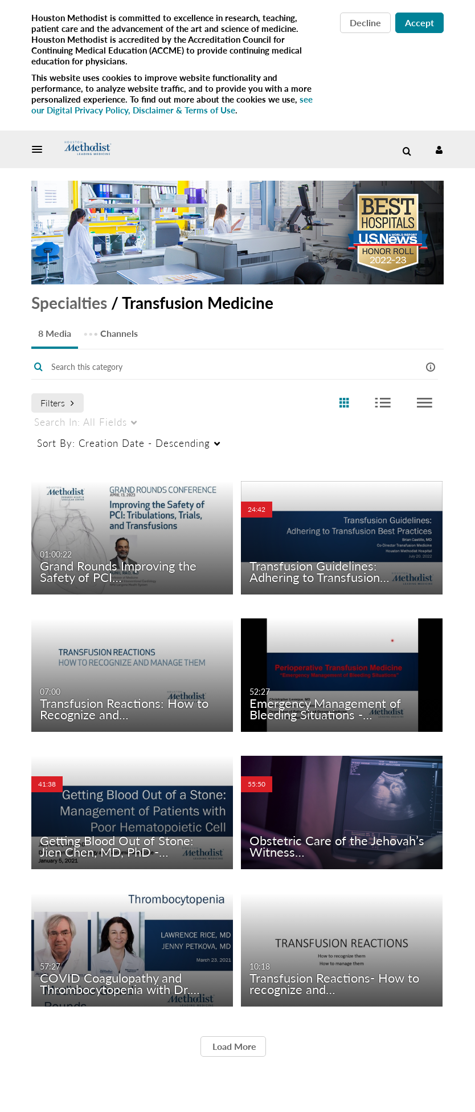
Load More (233, 1046)
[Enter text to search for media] (220, 367)
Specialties (69, 302)
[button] (40, 149)
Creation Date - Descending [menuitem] (123, 443)
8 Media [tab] (54, 333)
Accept (419, 22)
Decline (365, 22)
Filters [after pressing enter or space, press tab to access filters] (57, 402)
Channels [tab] (110, 329)
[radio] (344, 403)
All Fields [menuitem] (80, 422)
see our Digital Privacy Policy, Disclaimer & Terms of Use (172, 104)
